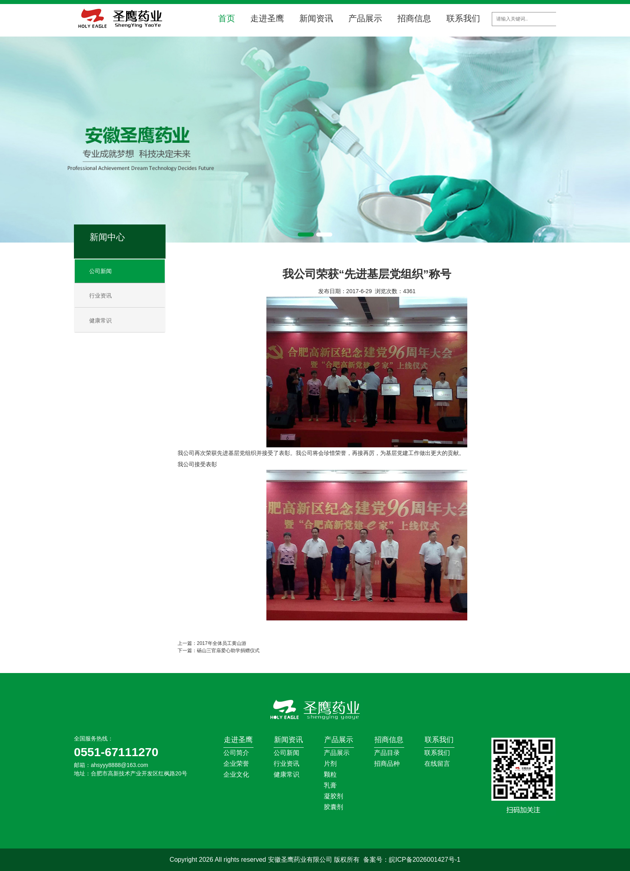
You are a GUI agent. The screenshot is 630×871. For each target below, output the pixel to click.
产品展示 (365, 18)
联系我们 (463, 18)
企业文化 (236, 774)
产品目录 (387, 752)
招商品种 (387, 763)
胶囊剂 (333, 807)
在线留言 (437, 763)
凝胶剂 (333, 796)
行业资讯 (100, 295)
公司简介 (236, 752)
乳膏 (330, 785)
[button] (306, 235)
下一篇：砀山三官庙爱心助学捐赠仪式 (219, 650)
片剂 (330, 763)
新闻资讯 (316, 18)
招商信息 (414, 18)
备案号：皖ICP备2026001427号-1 (411, 859)
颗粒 (330, 774)
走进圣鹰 (267, 18)
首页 (226, 18)
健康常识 (100, 320)
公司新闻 (100, 271)
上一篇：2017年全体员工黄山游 (212, 643)
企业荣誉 (236, 763)
